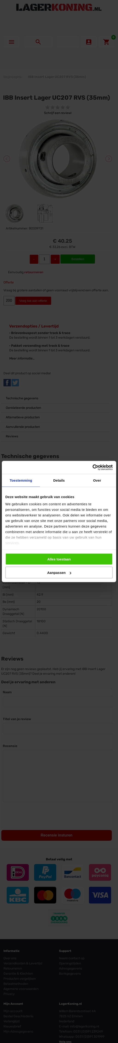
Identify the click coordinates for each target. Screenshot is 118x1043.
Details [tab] (59, 480)
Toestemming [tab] (21, 480)
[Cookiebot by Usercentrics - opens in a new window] (92, 467)
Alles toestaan (59, 559)
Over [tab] (97, 480)
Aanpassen (59, 573)
